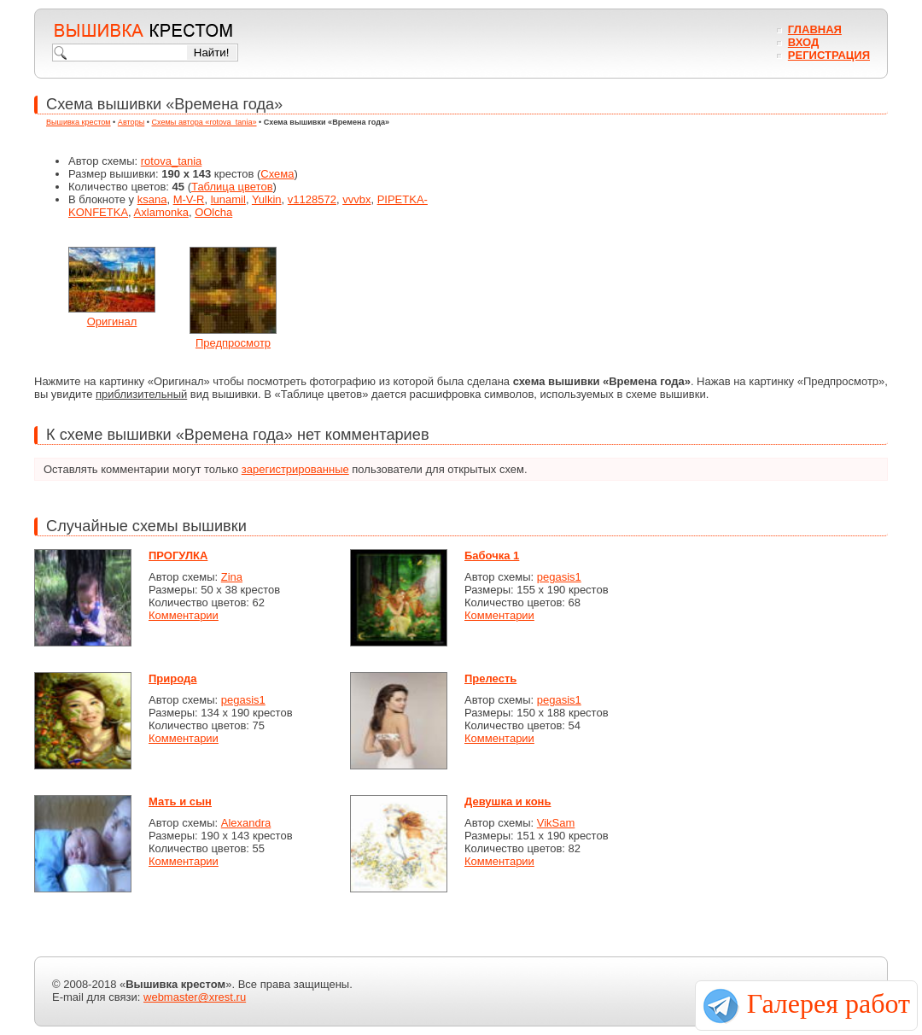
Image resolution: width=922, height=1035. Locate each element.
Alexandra (246, 822)
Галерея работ (828, 1003)
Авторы (131, 122)
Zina (231, 576)
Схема (277, 173)
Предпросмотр (233, 342)
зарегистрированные (295, 469)
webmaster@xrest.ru (194, 997)
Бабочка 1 (491, 555)
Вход (803, 42)
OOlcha (213, 212)
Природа (172, 678)
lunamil (228, 199)
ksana (152, 199)
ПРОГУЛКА (178, 555)
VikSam (556, 822)
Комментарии (184, 615)
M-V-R (189, 199)
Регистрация (829, 55)
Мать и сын (180, 801)
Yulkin (267, 199)
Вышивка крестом (78, 122)
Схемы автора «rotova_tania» (204, 122)
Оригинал (112, 321)
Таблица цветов (232, 186)
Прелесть (490, 678)
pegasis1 (559, 576)
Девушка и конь (507, 801)
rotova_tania (171, 161)
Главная (815, 29)
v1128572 (312, 199)
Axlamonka (161, 212)
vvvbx (356, 199)
